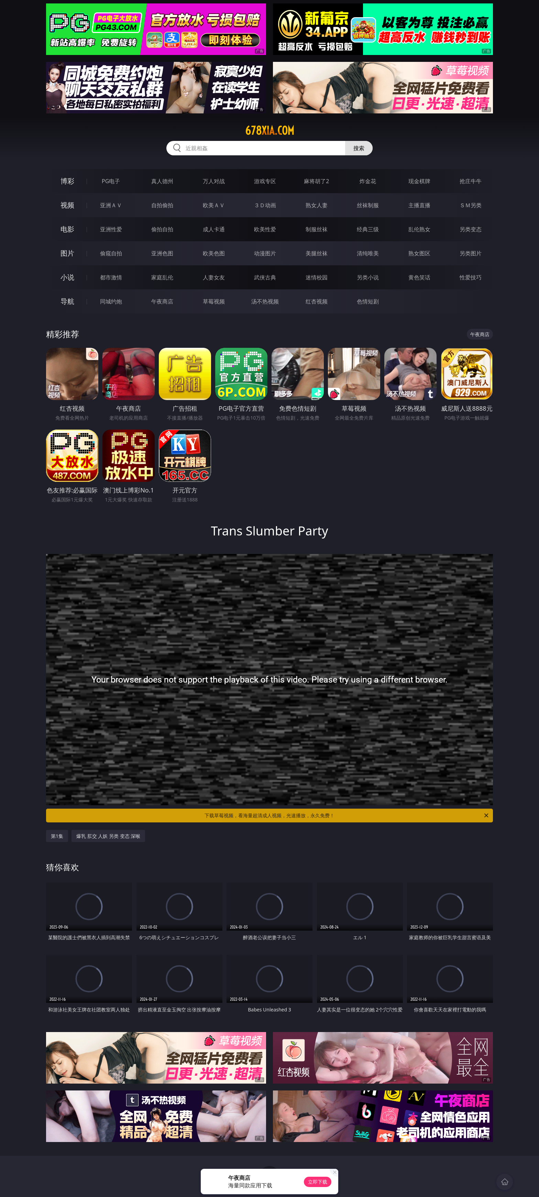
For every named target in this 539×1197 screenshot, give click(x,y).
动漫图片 (265, 253)
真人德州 (162, 181)
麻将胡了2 (316, 181)
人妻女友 (214, 277)
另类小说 (368, 277)
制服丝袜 (317, 229)
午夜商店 (162, 301)
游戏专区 (265, 181)
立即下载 (317, 1181)
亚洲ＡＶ (111, 205)
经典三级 (368, 229)
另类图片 (471, 253)
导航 (67, 301)
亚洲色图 (162, 253)
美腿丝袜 (317, 253)
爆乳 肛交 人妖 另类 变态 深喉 (108, 836)
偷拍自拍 (162, 229)
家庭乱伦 (162, 277)
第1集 (57, 836)
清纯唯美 (368, 253)
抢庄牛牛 (471, 181)
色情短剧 (368, 301)
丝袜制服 (368, 205)
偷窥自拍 (111, 253)
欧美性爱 (265, 229)
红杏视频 (317, 301)
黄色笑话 (419, 277)
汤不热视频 (265, 301)
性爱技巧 (471, 277)
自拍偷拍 (162, 205)
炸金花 (368, 181)
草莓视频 (214, 301)
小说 (67, 277)
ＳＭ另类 (471, 205)
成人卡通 (214, 229)
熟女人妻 (317, 205)
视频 (67, 205)
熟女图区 (419, 253)
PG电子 (111, 181)
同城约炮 (111, 301)
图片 (67, 253)
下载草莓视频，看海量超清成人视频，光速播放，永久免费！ (347, 815)
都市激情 (111, 277)
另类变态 (471, 229)
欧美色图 (214, 253)
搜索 (358, 148)
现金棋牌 (419, 181)
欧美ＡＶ (214, 205)
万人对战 (214, 181)
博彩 (67, 181)
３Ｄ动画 (265, 205)
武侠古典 (265, 277)
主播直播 (419, 205)
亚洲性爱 (111, 229)
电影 (67, 229)
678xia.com (269, 130)
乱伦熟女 (419, 229)
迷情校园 (317, 277)
